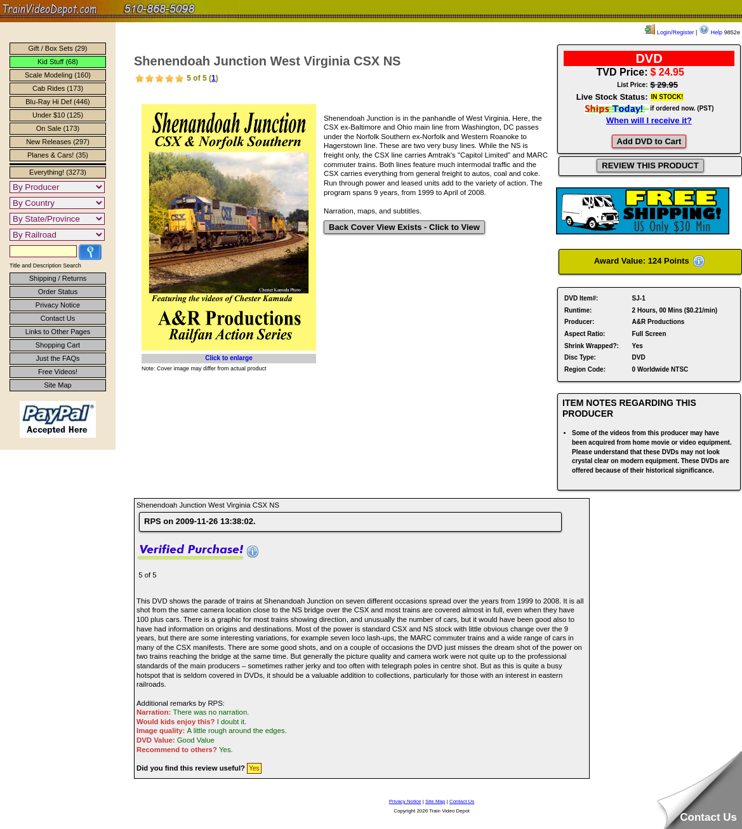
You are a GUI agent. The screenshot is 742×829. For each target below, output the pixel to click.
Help (710, 32)
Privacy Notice (58, 305)
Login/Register (669, 32)
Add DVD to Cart (649, 141)
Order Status (57, 291)
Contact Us (58, 318)
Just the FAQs (57, 358)
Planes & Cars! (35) (57, 155)
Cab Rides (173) (57, 88)
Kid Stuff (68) (57, 61)
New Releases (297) (57, 141)
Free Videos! (57, 371)
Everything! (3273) (57, 172)
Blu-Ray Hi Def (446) (57, 101)
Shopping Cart (58, 345)
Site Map (57, 385)
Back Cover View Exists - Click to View (404, 227)
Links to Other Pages (58, 331)
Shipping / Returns (58, 278)
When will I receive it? (649, 120)
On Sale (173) (57, 128)
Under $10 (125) (57, 115)
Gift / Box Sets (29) (58, 48)
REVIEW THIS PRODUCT (650, 165)
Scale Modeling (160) (58, 75)
